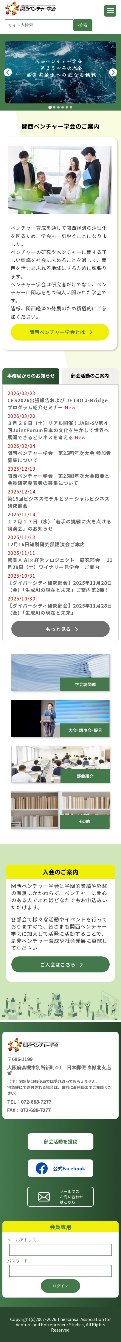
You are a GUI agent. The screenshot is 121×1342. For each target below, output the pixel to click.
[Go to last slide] (8, 72)
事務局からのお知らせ (31, 375)
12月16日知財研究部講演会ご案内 (46, 544)
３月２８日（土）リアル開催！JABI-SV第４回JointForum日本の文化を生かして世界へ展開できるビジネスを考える (58, 430)
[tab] (50, 107)
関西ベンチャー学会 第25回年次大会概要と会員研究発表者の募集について (58, 479)
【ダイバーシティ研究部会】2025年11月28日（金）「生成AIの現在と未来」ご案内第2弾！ (59, 586)
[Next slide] (113, 72)
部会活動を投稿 (60, 1141)
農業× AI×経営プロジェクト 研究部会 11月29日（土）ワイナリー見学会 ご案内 (60, 563)
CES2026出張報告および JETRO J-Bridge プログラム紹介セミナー (57, 404)
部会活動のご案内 (90, 375)
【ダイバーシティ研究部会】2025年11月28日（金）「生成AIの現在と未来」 (59, 609)
